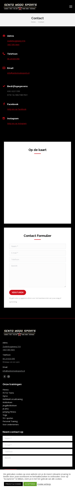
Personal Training (10, 421)
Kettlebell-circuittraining (12, 399)
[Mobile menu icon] (70, 6)
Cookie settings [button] (44, 484)
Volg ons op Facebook (16, 109)
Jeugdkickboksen (10, 405)
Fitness (6, 389)
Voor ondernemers (11, 424)
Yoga (5, 415)
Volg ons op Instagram (17, 123)
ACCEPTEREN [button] (30, 484)
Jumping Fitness (9, 412)
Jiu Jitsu (6, 408)
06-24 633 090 (13, 59)
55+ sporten (8, 418)
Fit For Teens (8, 393)
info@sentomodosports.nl (18, 73)
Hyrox (5, 396)
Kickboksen (7, 402)
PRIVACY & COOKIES (13, 484)
